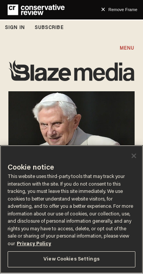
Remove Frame (122, 9)
